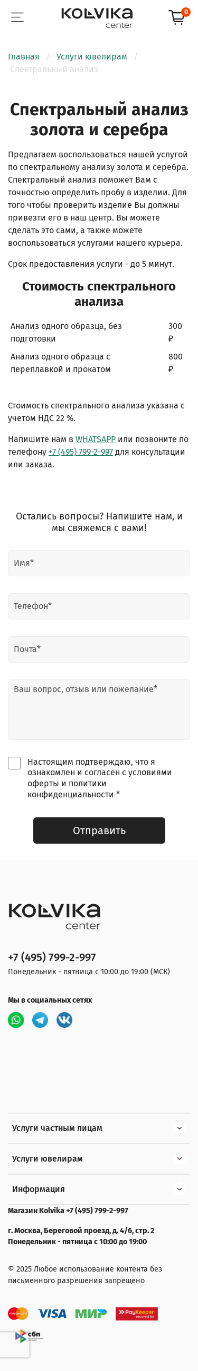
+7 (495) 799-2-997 (81, 452)
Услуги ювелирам (91, 57)
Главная (24, 57)
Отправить (99, 830)
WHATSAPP (96, 439)
